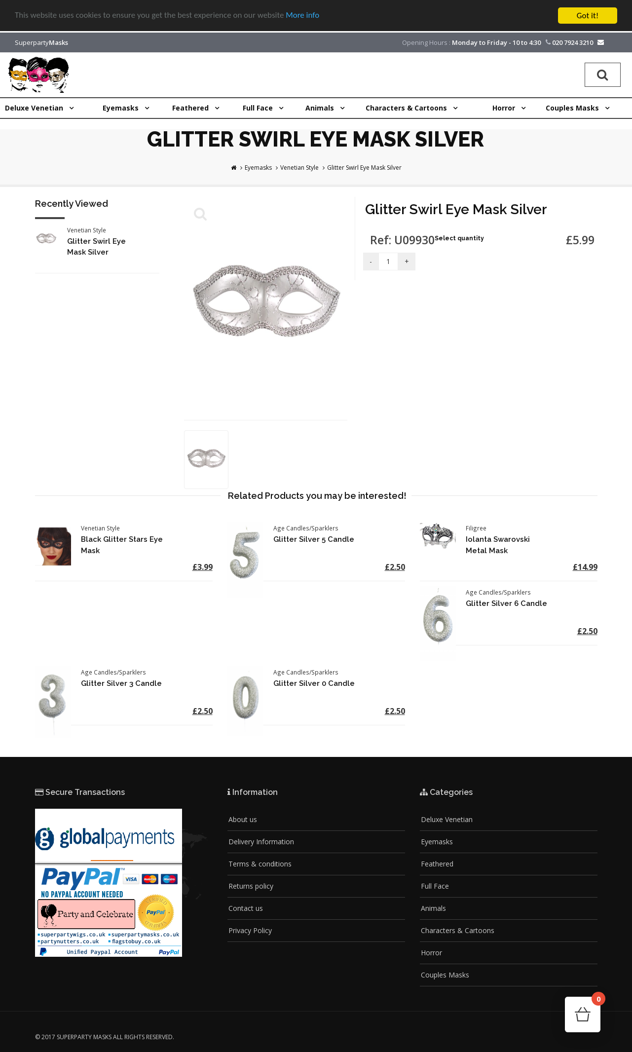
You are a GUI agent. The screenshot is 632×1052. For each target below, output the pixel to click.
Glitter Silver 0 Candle (314, 683)
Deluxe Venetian (447, 819)
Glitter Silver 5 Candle (313, 539)
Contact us (245, 908)
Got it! (587, 15)
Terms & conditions (260, 863)
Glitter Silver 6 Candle (506, 603)
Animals (433, 908)
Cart (596, 1002)
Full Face (435, 886)
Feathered (437, 863)
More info (303, 15)
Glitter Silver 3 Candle (121, 683)
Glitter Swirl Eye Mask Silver (364, 167)
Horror (431, 952)
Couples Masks (445, 974)
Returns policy (250, 886)
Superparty (41, 42)
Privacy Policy (250, 930)
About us (242, 819)
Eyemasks (258, 167)
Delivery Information (261, 841)
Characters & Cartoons (457, 930)
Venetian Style (299, 167)
